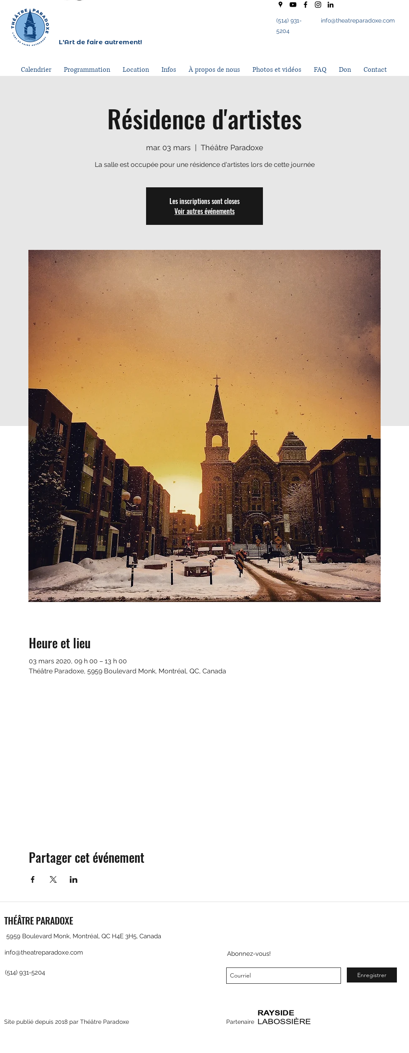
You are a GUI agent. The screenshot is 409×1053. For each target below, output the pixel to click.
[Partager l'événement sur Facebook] (33, 879)
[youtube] (293, 4)
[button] (87, 70)
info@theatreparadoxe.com (358, 20)
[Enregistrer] (372, 974)
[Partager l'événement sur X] (53, 879)
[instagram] (318, 4)
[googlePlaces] (280, 4)
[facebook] (305, 4)
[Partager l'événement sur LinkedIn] (74, 879)
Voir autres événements (204, 211)
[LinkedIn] (330, 4)
